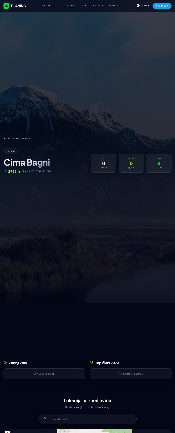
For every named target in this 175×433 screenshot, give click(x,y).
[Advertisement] (87, 332)
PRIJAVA (142, 6)
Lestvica (97, 6)
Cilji (83, 6)
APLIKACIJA (162, 6)
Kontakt (114, 6)
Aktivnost (49, 6)
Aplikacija (68, 6)
